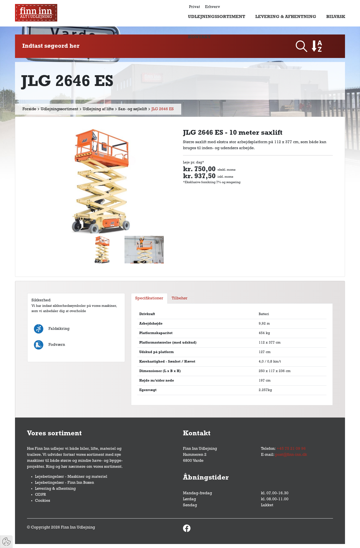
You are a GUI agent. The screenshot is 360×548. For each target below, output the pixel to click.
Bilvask (335, 17)
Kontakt (199, 37)
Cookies (42, 501)
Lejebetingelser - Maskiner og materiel (71, 477)
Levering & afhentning (285, 17)
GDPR (40, 495)
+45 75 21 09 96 (291, 449)
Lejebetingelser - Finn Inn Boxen (64, 483)
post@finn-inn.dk (291, 455)
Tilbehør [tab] (180, 298)
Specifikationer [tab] (149, 298)
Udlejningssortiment (216, 17)
